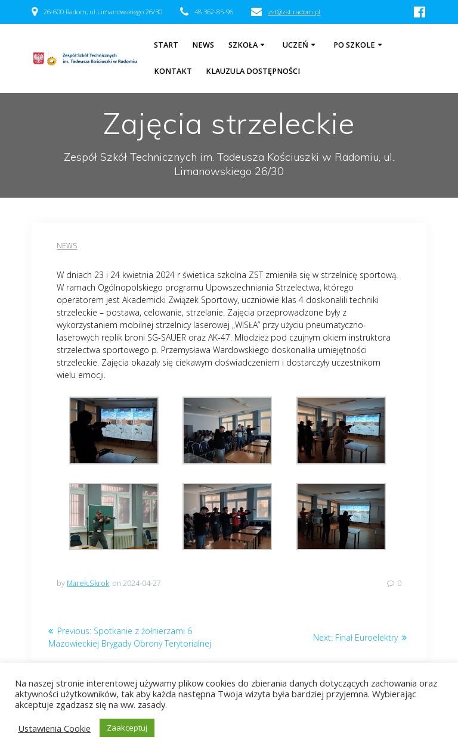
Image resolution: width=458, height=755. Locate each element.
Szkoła (243, 45)
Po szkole (354, 45)
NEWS (203, 45)
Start (166, 45)
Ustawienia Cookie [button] (54, 728)
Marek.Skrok (88, 583)
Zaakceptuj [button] (127, 727)
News (67, 246)
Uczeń (295, 45)
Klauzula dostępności (253, 71)
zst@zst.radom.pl (294, 11)
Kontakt (173, 71)
